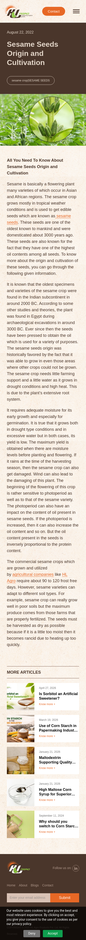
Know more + (47, 704)
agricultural (23, 574)
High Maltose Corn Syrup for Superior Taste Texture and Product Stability (55, 792)
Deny (31, 933)
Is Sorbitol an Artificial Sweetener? (58, 696)
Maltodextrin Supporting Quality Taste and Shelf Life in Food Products (58, 760)
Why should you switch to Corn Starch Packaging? (58, 824)
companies (44, 574)
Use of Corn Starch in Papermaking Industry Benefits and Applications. (58, 728)
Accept (53, 933)
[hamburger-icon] (76, 11)
